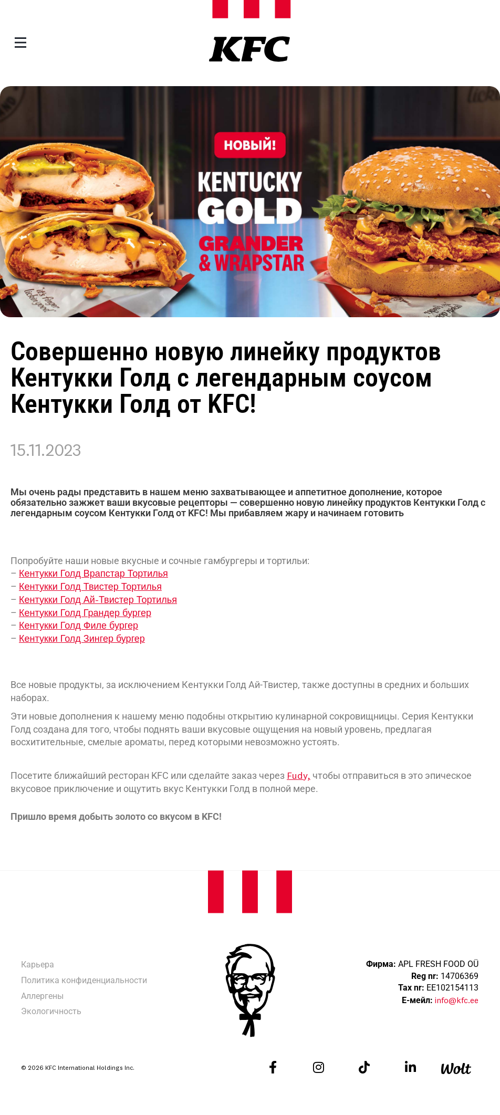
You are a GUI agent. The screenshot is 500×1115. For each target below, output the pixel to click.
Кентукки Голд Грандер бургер (85, 613)
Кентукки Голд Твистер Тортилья (90, 586)
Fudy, (298, 775)
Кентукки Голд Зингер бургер (82, 638)
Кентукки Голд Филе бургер (78, 625)
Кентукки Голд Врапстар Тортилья (93, 573)
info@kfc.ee (456, 1000)
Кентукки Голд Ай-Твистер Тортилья (98, 599)
